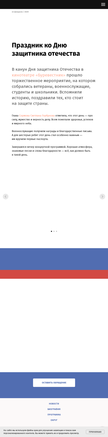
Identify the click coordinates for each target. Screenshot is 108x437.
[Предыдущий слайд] (5, 196)
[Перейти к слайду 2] (54, 231)
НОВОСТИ (54, 403)
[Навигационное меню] (103, 4)
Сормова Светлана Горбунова (37, 115)
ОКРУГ (54, 420)
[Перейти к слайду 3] (56, 231)
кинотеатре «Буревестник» (38, 75)
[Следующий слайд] (102, 196)
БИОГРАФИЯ (54, 409)
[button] (54, 382)
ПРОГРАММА (54, 414)
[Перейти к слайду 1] (51, 231)
